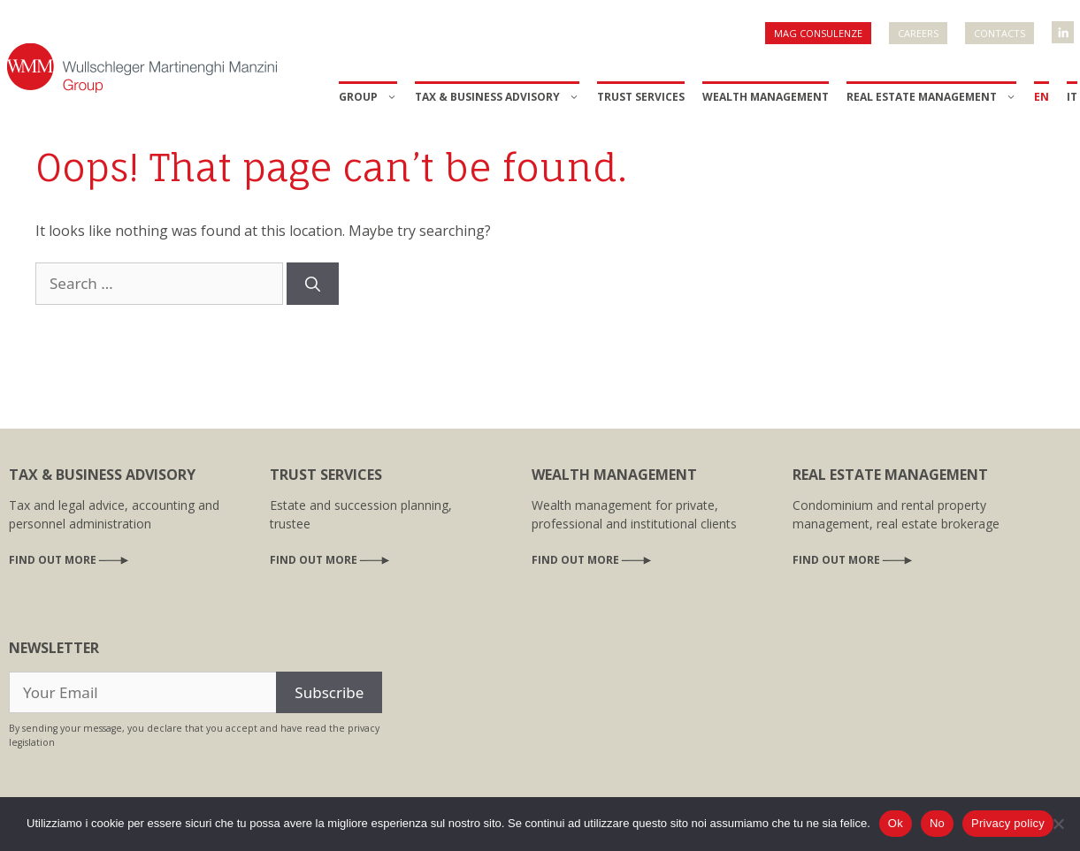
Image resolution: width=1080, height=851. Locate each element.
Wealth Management (765, 96)
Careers (918, 33)
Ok (895, 823)
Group (368, 97)
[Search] (313, 283)
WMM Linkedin (1064, 27)
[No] (1058, 823)
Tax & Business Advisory (497, 97)
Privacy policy (1008, 823)
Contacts (999, 33)
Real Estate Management (931, 97)
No (937, 823)
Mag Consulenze (818, 33)
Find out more (52, 559)
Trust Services (641, 96)
